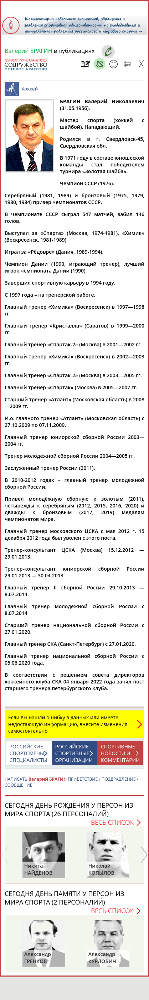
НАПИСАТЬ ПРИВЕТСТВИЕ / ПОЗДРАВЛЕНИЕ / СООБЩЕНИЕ (71, 786)
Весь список (112, 826)
